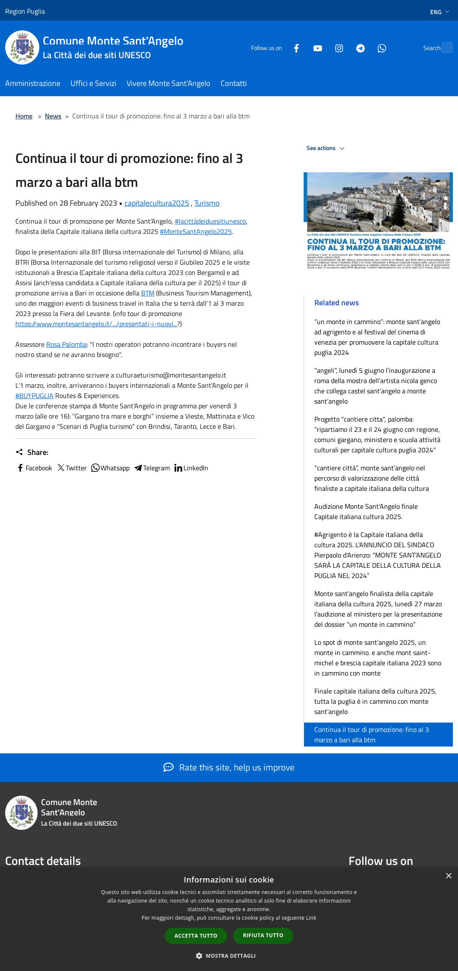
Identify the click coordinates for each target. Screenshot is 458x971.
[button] (229, 955)
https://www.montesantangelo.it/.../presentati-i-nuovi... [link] (96, 324)
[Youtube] (298, 47)
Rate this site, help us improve (229, 767)
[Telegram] (341, 47)
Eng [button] (440, 11)
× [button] (448, 876)
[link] (147, 293)
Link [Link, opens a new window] (311, 917)
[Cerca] (442, 47)
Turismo (207, 203)
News (53, 116)
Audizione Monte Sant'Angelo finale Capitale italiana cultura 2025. (366, 511)
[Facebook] (277, 47)
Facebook (33, 468)
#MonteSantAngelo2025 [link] (196, 231)
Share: (31, 452)
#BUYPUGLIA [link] (34, 395)
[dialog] (229, 919)
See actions (327, 148)
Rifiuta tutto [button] (263, 935)
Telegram (151, 468)
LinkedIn (190, 468)
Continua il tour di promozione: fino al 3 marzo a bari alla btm (371, 734)
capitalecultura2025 (156, 203)
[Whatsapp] (363, 47)
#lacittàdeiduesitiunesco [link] (210, 221)
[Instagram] (320, 47)
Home (24, 116)
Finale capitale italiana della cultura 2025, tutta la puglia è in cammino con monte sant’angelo (375, 701)
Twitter (71, 468)
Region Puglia (25, 11)
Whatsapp (110, 468)
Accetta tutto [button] (195, 935)
